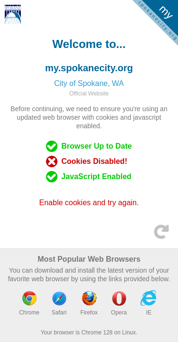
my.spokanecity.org (89, 68)
